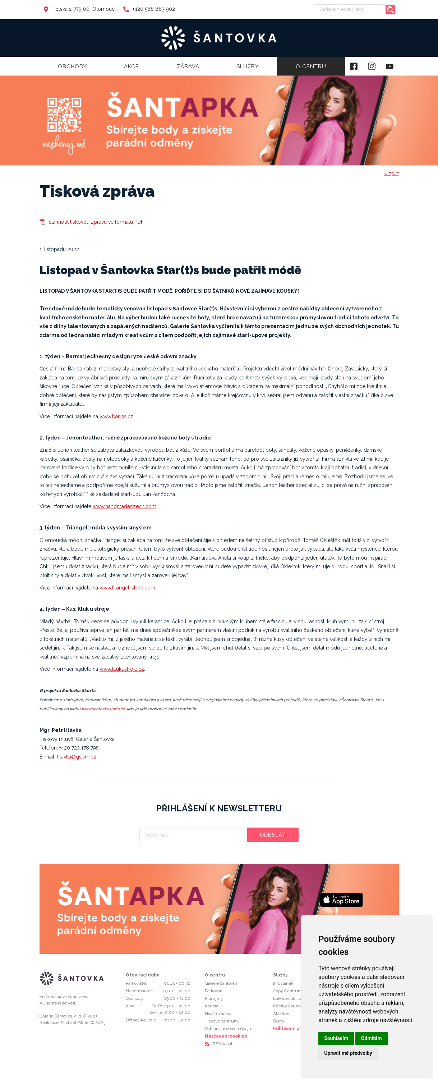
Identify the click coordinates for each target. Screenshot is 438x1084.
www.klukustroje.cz (122, 669)
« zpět (391, 173)
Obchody (72, 66)
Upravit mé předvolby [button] (348, 1053)
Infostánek (283, 983)
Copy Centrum (287, 990)
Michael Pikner (75, 1022)
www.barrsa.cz (116, 416)
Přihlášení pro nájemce (299, 1028)
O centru (311, 66)
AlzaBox (281, 1013)
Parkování (214, 990)
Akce (131, 66)
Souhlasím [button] (336, 1038)
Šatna (278, 1021)
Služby (247, 66)
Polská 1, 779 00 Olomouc (79, 9)
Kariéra (211, 1005)
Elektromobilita (287, 998)
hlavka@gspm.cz (76, 757)
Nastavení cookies (226, 1036)
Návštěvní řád (218, 1013)
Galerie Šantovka (221, 983)
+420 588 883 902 (149, 9)
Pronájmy (214, 998)
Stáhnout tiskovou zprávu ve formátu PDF (96, 222)
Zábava (187, 66)
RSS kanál (222, 1043)
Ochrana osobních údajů (228, 1028)
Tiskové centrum (221, 1021)
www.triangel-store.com (127, 588)
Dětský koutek (287, 1005)
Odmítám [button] (371, 1038)
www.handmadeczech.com (124, 506)
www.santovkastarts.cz (103, 708)
